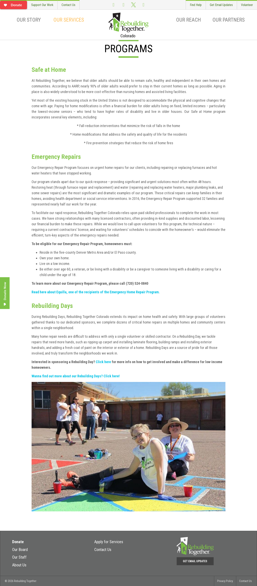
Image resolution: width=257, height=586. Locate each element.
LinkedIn (143, 4)
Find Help (196, 5)
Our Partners (228, 20)
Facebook (114, 4)
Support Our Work (42, 5)
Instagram (123, 4)
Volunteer (247, 5)
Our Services (68, 20)
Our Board (20, 549)
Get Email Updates (221, 5)
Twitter (133, 4)
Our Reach (188, 20)
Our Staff (19, 557)
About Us (19, 565)
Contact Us (68, 5)
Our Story (29, 20)
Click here (103, 362)
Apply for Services (108, 541)
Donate (18, 541)
